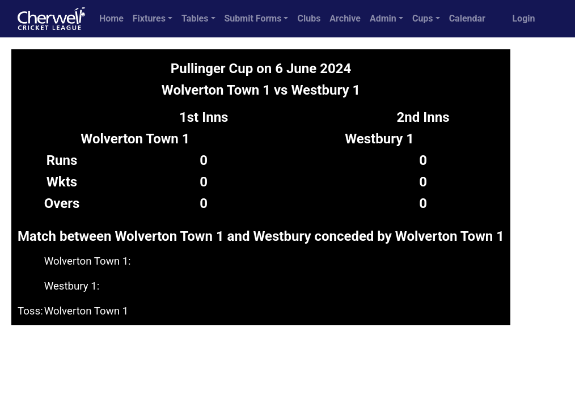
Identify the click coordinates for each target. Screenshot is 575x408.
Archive (345, 18)
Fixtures (149, 18)
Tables (194, 18)
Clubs (308, 18)
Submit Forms (253, 18)
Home (111, 18)
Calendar (467, 18)
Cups (422, 18)
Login (523, 18)
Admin (383, 18)
